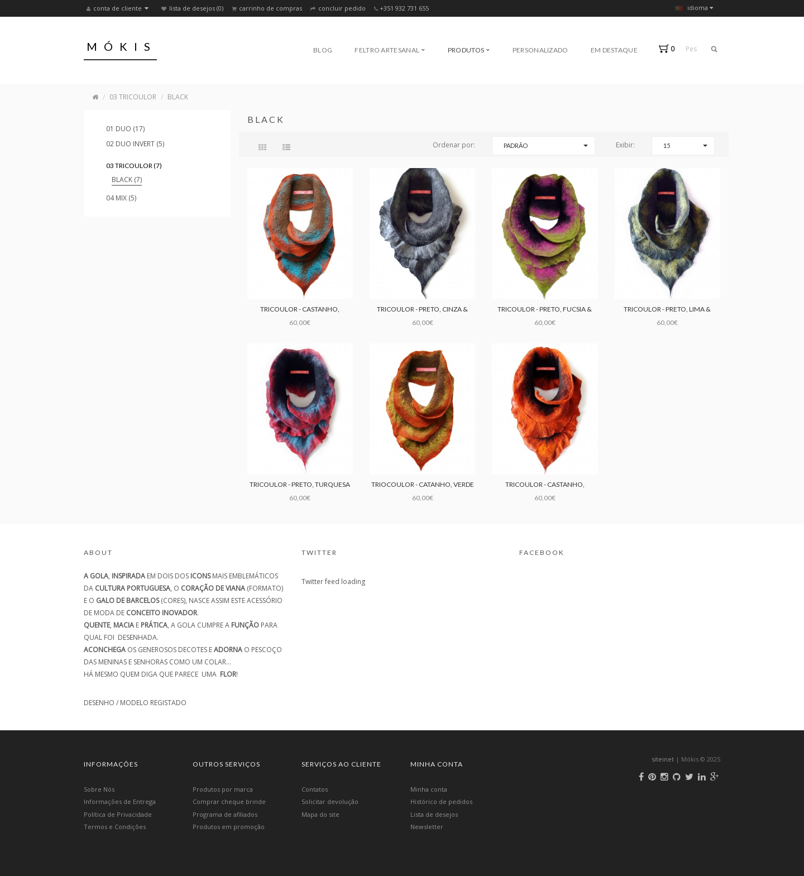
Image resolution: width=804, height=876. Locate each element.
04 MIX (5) (121, 198)
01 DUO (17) (125, 128)
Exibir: (625, 145)
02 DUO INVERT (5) (135, 144)
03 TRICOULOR (132, 97)
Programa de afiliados (225, 814)
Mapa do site (320, 814)
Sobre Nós (99, 789)
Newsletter (426, 826)
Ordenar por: (454, 145)
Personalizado (540, 50)
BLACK (178, 97)
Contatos (315, 789)
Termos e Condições (115, 826)
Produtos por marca (223, 789)
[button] (669, 49)
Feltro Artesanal (390, 50)
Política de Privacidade (118, 814)
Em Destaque (614, 50)
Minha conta (428, 789)
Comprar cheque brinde (229, 801)
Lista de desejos (434, 814)
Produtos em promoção (229, 826)
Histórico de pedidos (441, 801)
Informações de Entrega (120, 801)
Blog (322, 50)
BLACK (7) (127, 179)
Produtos (469, 50)
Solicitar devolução (330, 801)
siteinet (663, 759)
